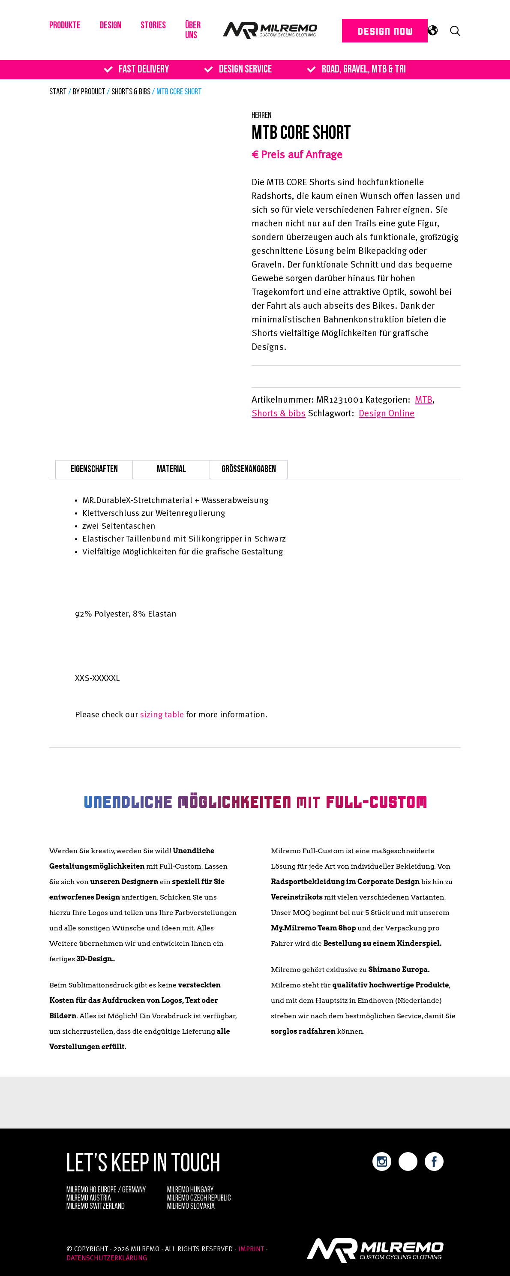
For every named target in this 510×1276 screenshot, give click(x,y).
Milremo (275, 33)
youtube (408, 1161)
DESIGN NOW (375, 33)
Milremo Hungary (190, 1190)
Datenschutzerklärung (106, 1258)
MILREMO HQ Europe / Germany (106, 1190)
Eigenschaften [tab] (94, 470)
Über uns (200, 33)
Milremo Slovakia (191, 1207)
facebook (434, 1161)
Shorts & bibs (130, 92)
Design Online (386, 413)
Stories (159, 28)
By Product (89, 92)
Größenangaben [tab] (249, 470)
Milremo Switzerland (95, 1207)
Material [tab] (171, 470)
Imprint (251, 1249)
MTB (423, 400)
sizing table (162, 715)
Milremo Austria (88, 1199)
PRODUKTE (66, 28)
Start (58, 92)
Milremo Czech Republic (199, 1199)
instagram (381, 1161)
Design (114, 28)
